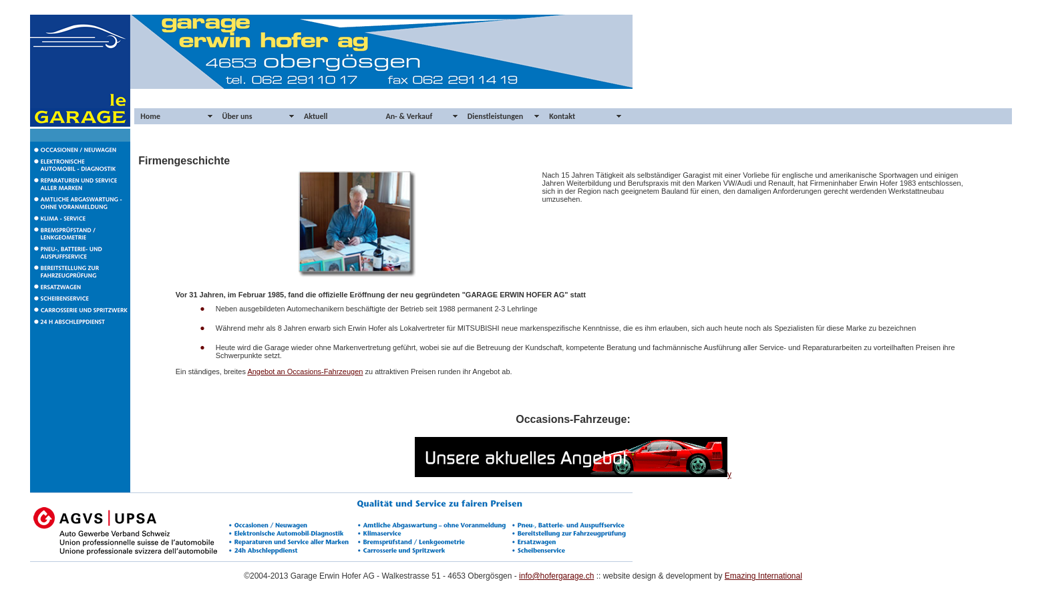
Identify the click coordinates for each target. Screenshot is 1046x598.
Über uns (237, 116)
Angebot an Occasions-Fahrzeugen (305, 371)
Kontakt (562, 116)
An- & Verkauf (408, 116)
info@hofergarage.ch (556, 576)
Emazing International (763, 576)
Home (150, 116)
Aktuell (316, 116)
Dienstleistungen (495, 116)
